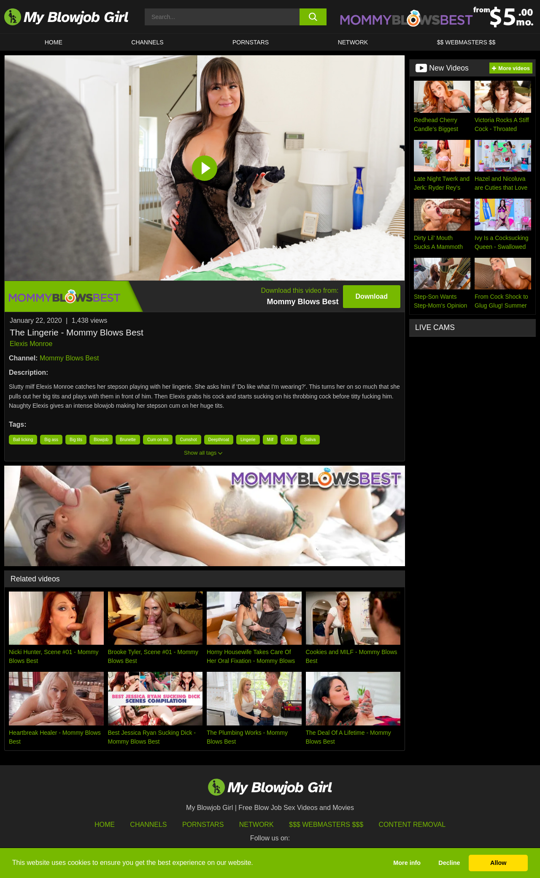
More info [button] (407, 862)
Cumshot (188, 439)
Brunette (128, 439)
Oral (289, 439)
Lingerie (248, 439)
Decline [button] (449, 862)
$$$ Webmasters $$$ (326, 824)
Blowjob (101, 439)
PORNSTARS (250, 42)
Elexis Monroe (31, 343)
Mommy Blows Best (69, 358)
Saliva (310, 439)
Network (353, 42)
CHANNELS (147, 42)
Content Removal (412, 824)
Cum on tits (158, 439)
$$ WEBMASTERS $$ (466, 42)
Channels (148, 824)
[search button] (313, 16)
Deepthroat (218, 439)
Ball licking (23, 439)
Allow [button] (498, 862)
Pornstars (203, 824)
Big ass (51, 439)
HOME (53, 42)
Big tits (76, 439)
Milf (270, 439)
